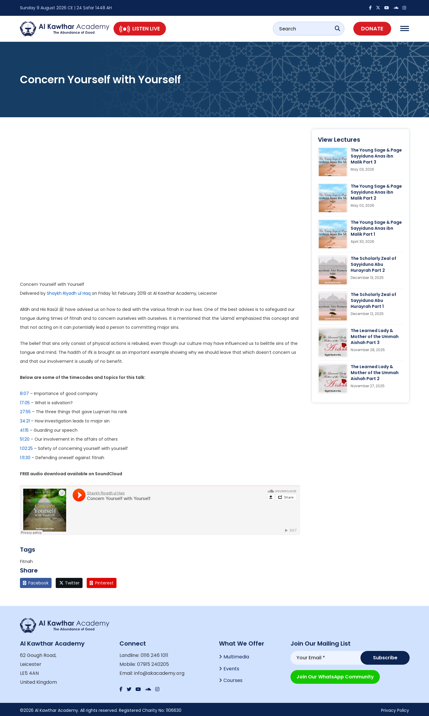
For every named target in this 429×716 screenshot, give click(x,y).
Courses (233, 678)
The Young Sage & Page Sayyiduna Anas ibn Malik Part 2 (376, 192)
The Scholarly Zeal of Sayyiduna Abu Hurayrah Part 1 (373, 300)
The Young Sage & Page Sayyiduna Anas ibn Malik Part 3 (376, 156)
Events (231, 666)
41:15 (24, 429)
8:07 (24, 393)
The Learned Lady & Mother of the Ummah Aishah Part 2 (375, 373)
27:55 (25, 411)
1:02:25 (26, 447)
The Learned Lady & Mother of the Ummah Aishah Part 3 (375, 336)
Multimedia (236, 655)
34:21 (25, 420)
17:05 (25, 402)
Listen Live (139, 28)
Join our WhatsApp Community (335, 675)
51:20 (24, 438)
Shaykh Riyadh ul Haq (69, 293)
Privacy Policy (395, 709)
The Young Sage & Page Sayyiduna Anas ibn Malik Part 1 (376, 228)
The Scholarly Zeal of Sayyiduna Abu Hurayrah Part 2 (373, 264)
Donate (372, 28)
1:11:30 (25, 456)
